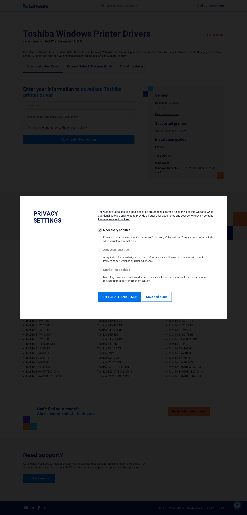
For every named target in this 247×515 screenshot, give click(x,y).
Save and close (156, 297)
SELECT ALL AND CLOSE (119, 297)
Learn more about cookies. (114, 219)
